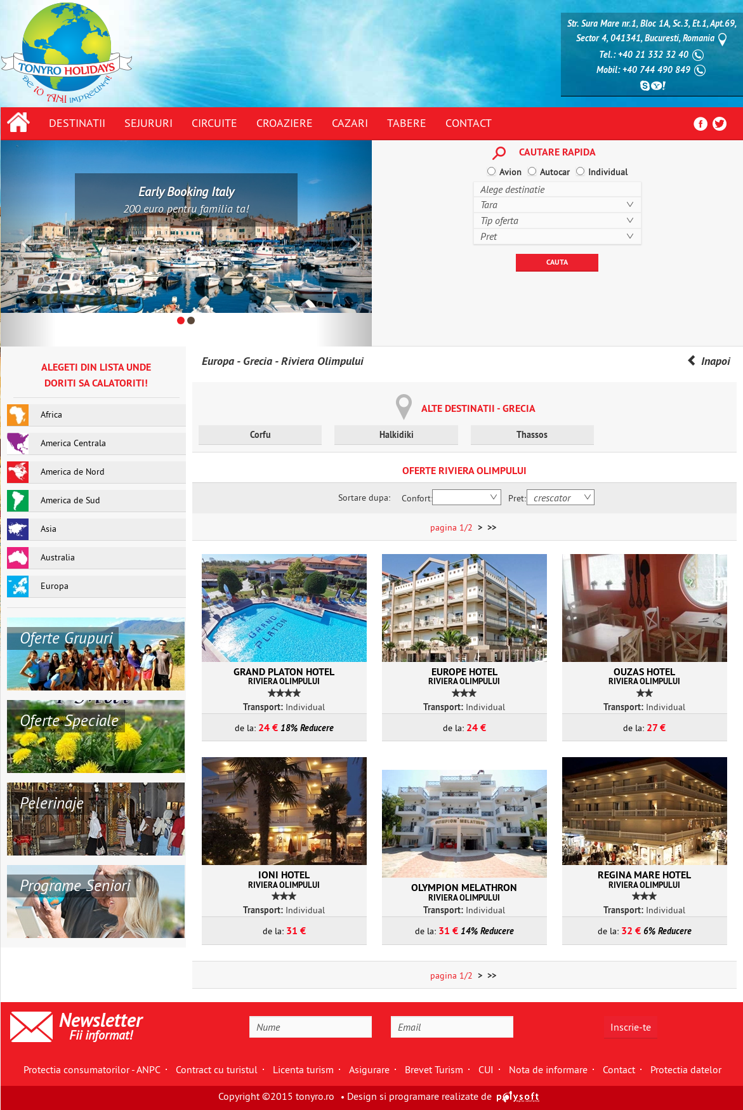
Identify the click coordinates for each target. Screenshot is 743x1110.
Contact (468, 123)
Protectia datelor (685, 1069)
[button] (28, 243)
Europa (218, 360)
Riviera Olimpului (322, 360)
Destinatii (77, 123)
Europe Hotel (464, 676)
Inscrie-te (630, 1027)
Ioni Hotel (284, 879)
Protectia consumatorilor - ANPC (92, 1069)
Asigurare (369, 1069)
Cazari (350, 123)
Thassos (532, 434)
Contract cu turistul (217, 1069)
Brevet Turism (434, 1069)
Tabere (406, 123)
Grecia (257, 360)
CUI (486, 1069)
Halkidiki (396, 434)
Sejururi (148, 123)
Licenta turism (303, 1069)
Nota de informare (548, 1069)
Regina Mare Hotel (645, 879)
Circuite (214, 123)
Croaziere (284, 123)
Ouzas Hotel (645, 676)
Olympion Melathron (464, 891)
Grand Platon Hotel (284, 676)
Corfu (260, 434)
